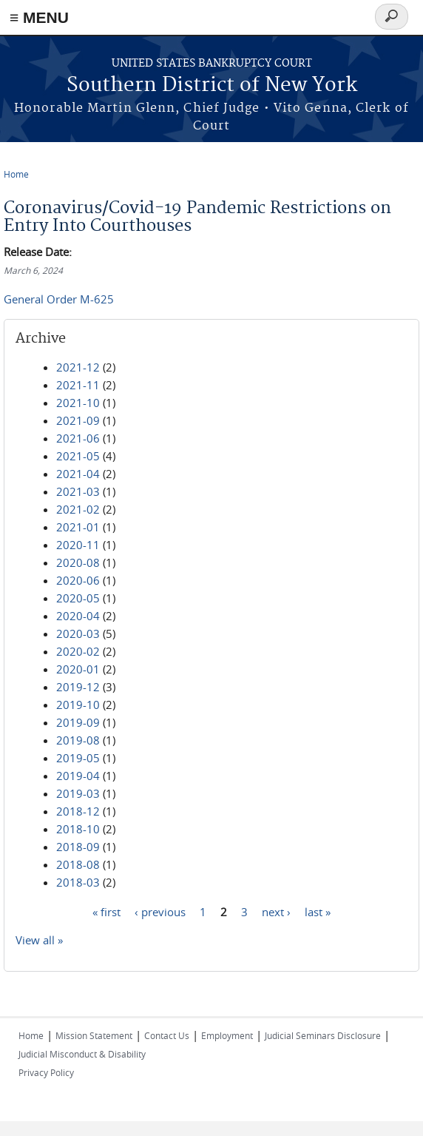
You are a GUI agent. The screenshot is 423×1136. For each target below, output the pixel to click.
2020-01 (78, 669)
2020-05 (78, 598)
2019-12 (78, 686)
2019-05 (78, 757)
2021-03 (78, 491)
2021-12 (78, 367)
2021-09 (78, 420)
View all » (39, 939)
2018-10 (78, 828)
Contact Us (166, 1035)
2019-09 (78, 722)
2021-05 (78, 455)
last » (318, 911)
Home (16, 174)
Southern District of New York (212, 85)
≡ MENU (39, 17)
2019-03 (78, 793)
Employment (227, 1035)
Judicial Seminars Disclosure (323, 1035)
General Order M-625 (59, 299)
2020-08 (78, 562)
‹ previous (160, 911)
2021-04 (78, 473)
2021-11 (78, 384)
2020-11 (78, 544)
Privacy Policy (46, 1072)
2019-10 (78, 704)
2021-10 (78, 402)
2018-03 (78, 882)
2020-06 (78, 580)
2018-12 (78, 811)
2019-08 (78, 740)
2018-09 (78, 846)
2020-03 (78, 633)
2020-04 (78, 615)
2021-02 (78, 509)
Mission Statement (93, 1035)
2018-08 (78, 864)
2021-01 (78, 527)
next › (276, 911)
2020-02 (78, 651)
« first (106, 911)
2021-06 (78, 438)
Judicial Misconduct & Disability (82, 1054)
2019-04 (78, 775)
